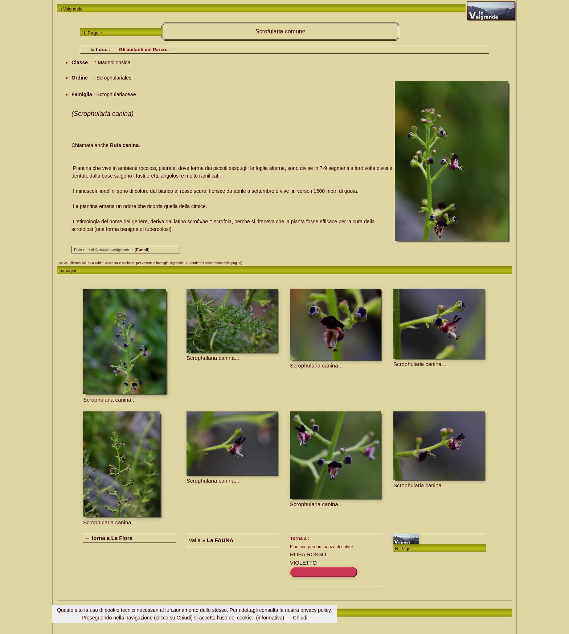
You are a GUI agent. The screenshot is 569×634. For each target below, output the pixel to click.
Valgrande (73, 9)
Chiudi (300, 618)
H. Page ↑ (92, 33)
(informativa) (270, 618)
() (142, 250)
